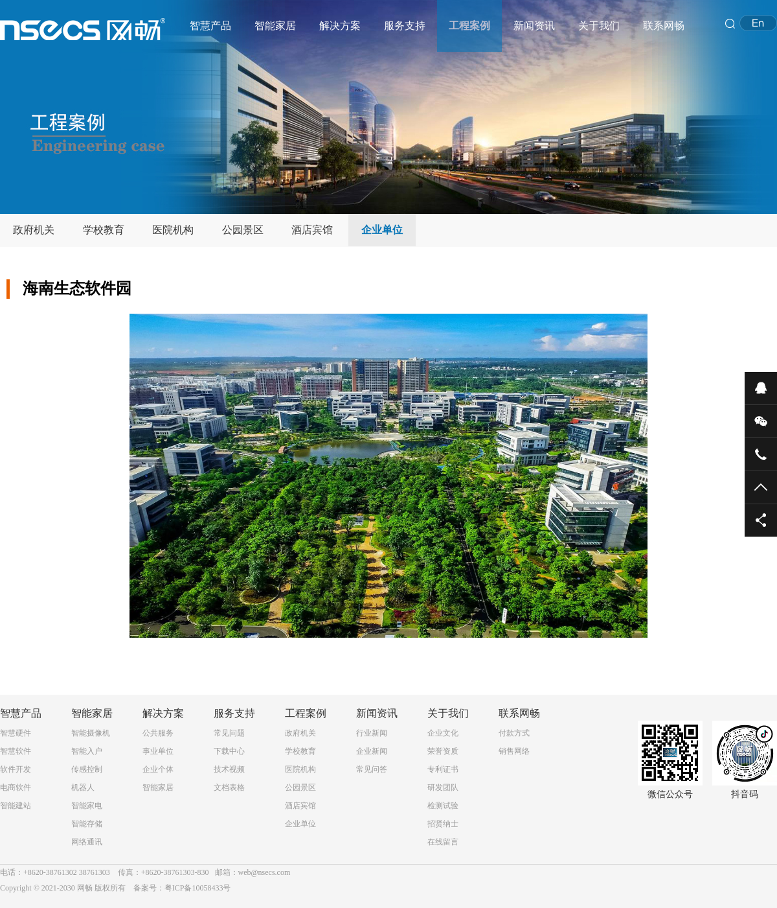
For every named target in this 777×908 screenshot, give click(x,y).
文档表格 (229, 787)
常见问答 (371, 769)
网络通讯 (86, 841)
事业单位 (158, 751)
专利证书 (442, 769)
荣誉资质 (442, 751)
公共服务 (158, 733)
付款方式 (514, 733)
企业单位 (382, 229)
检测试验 (442, 805)
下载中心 (229, 751)
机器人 (83, 787)
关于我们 (599, 25)
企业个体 (158, 769)
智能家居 (275, 25)
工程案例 (469, 25)
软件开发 (15, 769)
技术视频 (229, 769)
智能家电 (86, 805)
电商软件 (15, 787)
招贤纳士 (442, 823)
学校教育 (103, 229)
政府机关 (33, 229)
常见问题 (229, 733)
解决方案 (340, 25)
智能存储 (86, 823)
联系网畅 (663, 25)
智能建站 (15, 805)
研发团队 (442, 787)
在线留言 (442, 841)
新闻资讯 (534, 25)
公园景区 (243, 229)
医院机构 (173, 229)
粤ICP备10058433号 (197, 887)
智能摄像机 (90, 733)
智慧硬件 (15, 733)
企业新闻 (371, 751)
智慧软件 (15, 751)
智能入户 (86, 751)
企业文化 (442, 733)
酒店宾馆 (312, 229)
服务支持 (404, 25)
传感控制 (86, 769)
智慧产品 (210, 25)
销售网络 (514, 751)
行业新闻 (371, 733)
